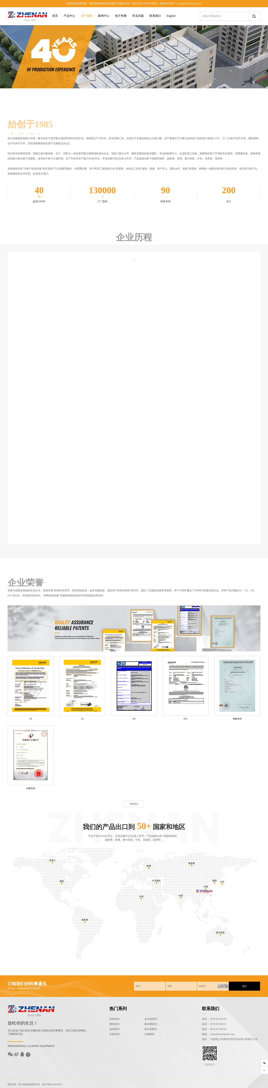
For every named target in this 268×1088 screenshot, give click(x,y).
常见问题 (138, 15)
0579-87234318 (218, 1029)
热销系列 (114, 1019)
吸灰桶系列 (150, 1024)
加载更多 (134, 804)
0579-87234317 (218, 1024)
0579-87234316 (218, 1019)
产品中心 (69, 15)
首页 (55, 15)
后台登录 (229, 1083)
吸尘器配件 (150, 1029)
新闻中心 (103, 15)
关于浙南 (86, 15)
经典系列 (114, 1034)
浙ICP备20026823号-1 (52, 1083)
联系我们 (155, 15)
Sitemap (218, 1083)
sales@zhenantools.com (222, 1034)
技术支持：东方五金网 (247, 1083)
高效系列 (114, 1029)
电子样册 (121, 15)
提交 (244, 986)
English (171, 15)
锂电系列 (114, 1024)
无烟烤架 (149, 1034)
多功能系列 (150, 1019)
